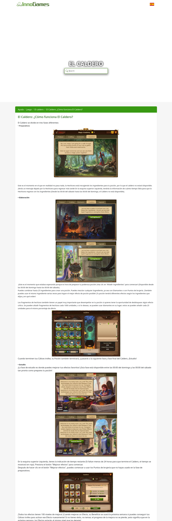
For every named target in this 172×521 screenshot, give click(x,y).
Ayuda (21, 109)
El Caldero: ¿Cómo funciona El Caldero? (64, 109)
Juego (29, 109)
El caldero (39, 109)
